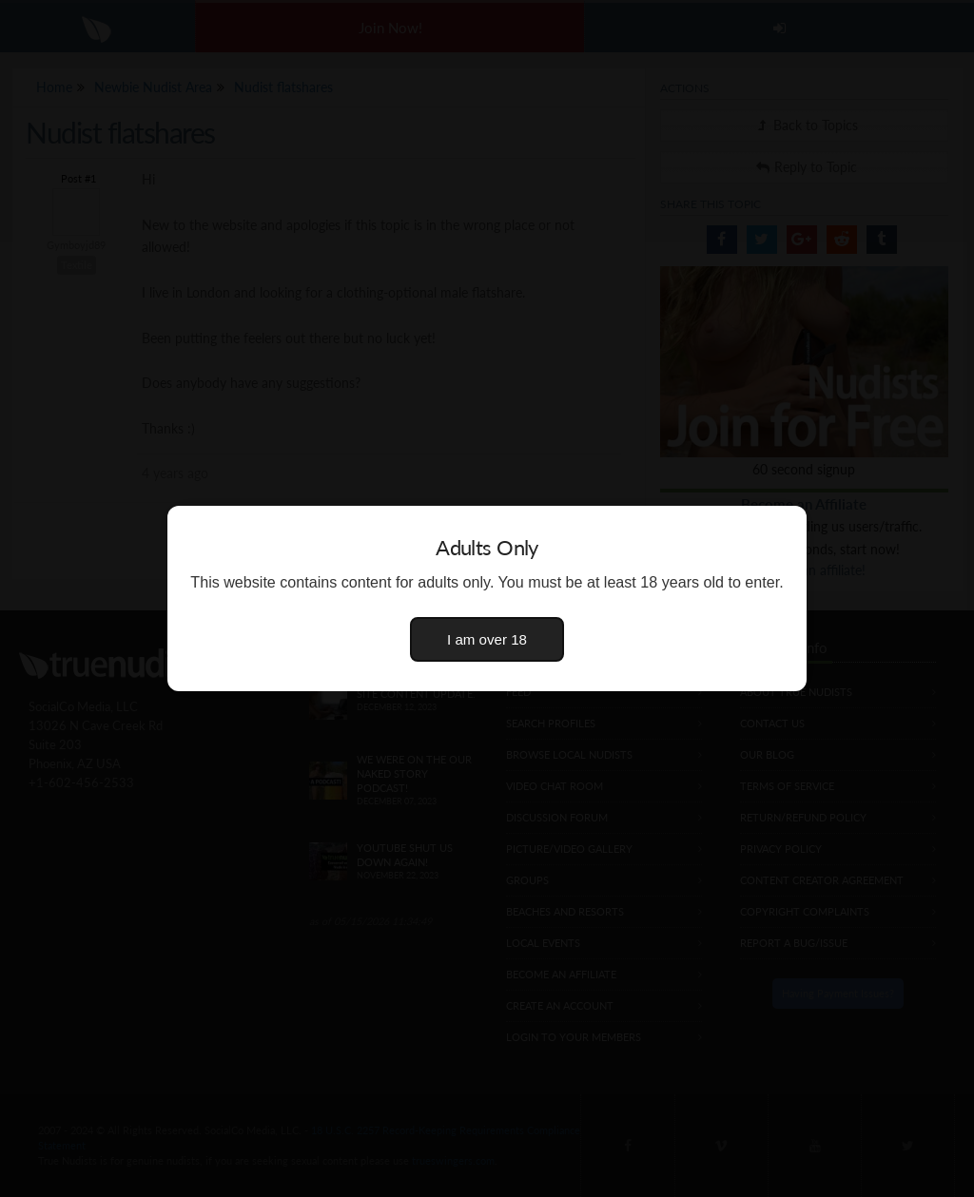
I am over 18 (487, 639)
